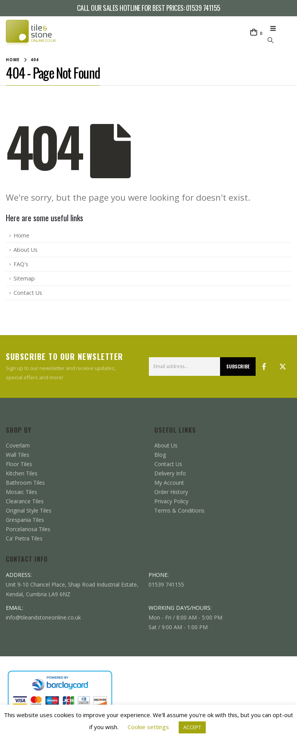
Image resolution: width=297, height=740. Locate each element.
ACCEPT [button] (192, 727)
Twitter (282, 366)
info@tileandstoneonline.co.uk (43, 617)
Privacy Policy (171, 501)
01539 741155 (203, 8)
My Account (169, 482)
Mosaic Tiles (21, 492)
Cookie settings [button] (148, 727)
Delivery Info (170, 473)
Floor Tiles (19, 464)
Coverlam (18, 445)
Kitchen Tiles (22, 473)
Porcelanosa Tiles (28, 529)
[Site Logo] (31, 33)
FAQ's (21, 264)
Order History (171, 492)
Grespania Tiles (25, 519)
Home (21, 235)
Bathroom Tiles (25, 482)
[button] (275, 28)
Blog (160, 454)
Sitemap (24, 278)
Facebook (264, 366)
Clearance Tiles (25, 501)
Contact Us (28, 292)
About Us (26, 249)
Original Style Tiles (28, 510)
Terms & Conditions (179, 510)
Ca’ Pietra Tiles (24, 538)
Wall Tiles (17, 454)
